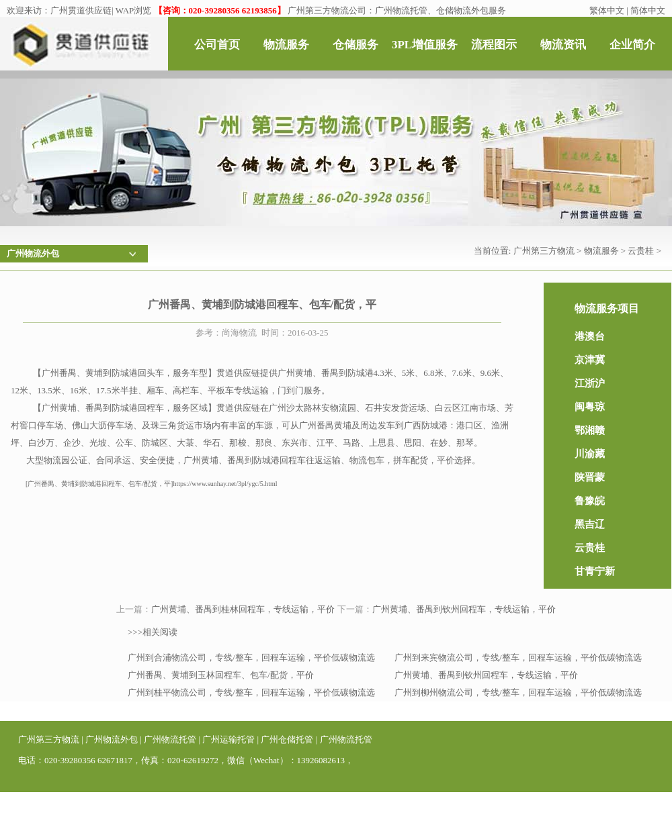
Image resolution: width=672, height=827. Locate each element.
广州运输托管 (228, 739)
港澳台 (590, 336)
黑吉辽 (590, 524)
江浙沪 (590, 383)
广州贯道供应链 (81, 10)
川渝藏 (590, 453)
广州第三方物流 (544, 251)
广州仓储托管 (287, 739)
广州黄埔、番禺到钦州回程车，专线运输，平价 (464, 609)
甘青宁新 (595, 571)
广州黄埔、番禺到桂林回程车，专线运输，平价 (243, 609)
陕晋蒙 (590, 477)
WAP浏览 (133, 10)
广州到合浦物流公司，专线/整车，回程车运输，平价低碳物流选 (251, 657)
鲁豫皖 (590, 500)
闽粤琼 (590, 406)
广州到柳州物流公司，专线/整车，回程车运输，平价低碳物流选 (518, 692)
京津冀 (590, 359)
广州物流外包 (111, 739)
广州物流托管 (170, 739)
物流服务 (601, 251)
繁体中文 (606, 10)
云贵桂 (641, 251)
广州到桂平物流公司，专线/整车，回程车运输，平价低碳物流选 (251, 692)
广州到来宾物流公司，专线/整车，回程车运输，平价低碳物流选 (518, 657)
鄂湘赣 (590, 430)
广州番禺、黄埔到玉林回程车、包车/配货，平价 (221, 675)
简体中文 (647, 10)
